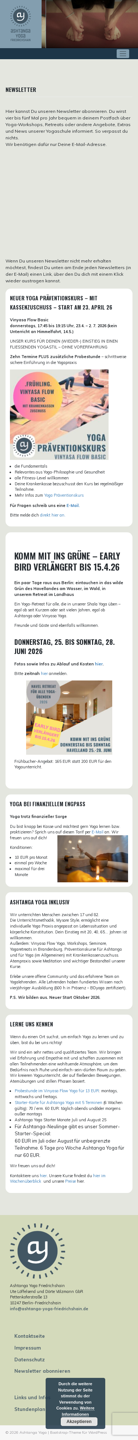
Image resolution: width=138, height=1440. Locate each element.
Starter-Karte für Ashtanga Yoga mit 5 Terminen (58, 1102)
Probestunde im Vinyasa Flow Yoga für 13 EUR (57, 1090)
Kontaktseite (29, 1336)
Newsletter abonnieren (42, 1371)
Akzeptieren (79, 1421)
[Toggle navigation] (123, 53)
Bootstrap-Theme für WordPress (78, 1432)
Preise (70, 1181)
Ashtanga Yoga (33, 1432)
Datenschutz (29, 1359)
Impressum (27, 1348)
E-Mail (97, 832)
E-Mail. (73, 505)
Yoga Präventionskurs (64, 495)
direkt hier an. (53, 515)
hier (99, 664)
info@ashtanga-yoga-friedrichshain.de (49, 1308)
